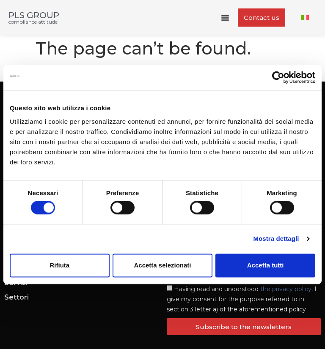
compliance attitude (33, 22)
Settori (16, 297)
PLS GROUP (33, 15)
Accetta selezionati (162, 265)
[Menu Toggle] (225, 18)
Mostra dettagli (276, 239)
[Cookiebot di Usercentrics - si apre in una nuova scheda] (278, 77)
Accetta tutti (265, 265)
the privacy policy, (286, 289)
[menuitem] (305, 17)
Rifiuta (59, 265)
